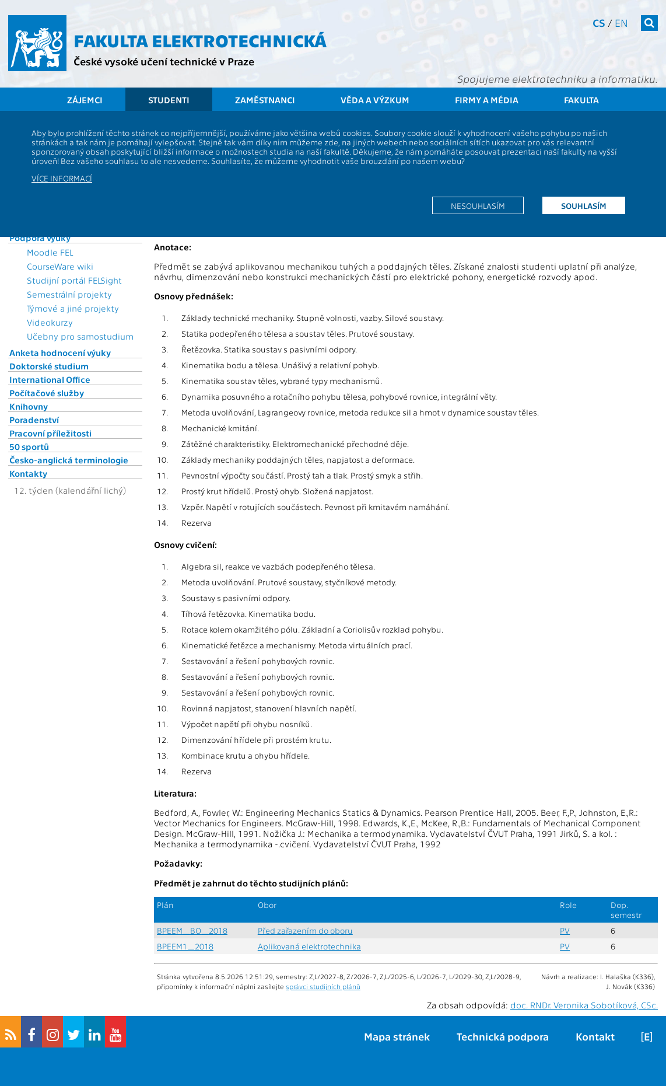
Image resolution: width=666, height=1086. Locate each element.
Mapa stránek (397, 1036)
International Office (49, 379)
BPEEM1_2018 (185, 946)
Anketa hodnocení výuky (60, 352)
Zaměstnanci (265, 100)
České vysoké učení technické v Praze (163, 61)
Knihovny (28, 406)
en (621, 22)
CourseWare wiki (60, 266)
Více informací (61, 178)
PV (565, 930)
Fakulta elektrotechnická (200, 39)
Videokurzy (50, 322)
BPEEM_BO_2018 (192, 930)
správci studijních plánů (323, 986)
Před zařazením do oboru (305, 930)
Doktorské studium (49, 366)
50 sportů (29, 446)
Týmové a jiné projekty (73, 308)
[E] (647, 1036)
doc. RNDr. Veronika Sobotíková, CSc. (584, 1005)
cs (599, 22)
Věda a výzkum (375, 100)
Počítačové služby (46, 392)
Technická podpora (503, 1036)
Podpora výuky (40, 237)
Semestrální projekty (69, 294)
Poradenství (34, 419)
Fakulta (581, 100)
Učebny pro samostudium (80, 336)
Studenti (169, 100)
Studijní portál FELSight (74, 280)
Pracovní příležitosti (50, 433)
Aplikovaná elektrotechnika (309, 946)
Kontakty (28, 473)
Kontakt (595, 1036)
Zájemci (85, 100)
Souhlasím (584, 205)
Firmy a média (486, 100)
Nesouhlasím (478, 205)
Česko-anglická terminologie (68, 460)
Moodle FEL (50, 252)
